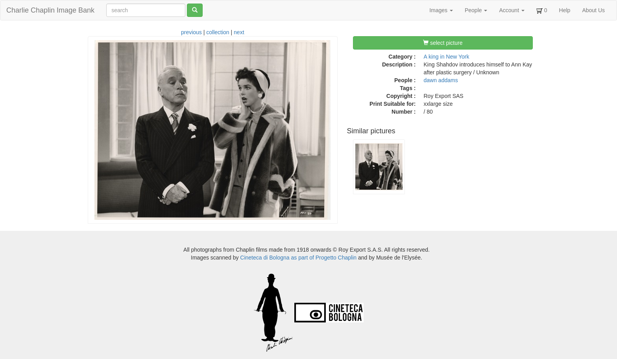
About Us (593, 10)
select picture (442, 43)
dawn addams (441, 80)
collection (217, 32)
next (239, 32)
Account (511, 10)
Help (565, 10)
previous (191, 32)
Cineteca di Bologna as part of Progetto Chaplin (298, 257)
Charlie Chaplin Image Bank (50, 10)
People (476, 10)
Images (441, 10)
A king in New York (446, 56)
